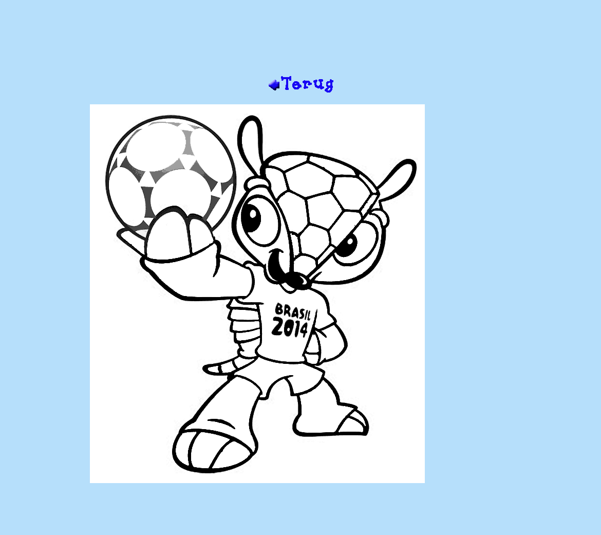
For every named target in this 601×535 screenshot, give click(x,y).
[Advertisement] (300, 42)
